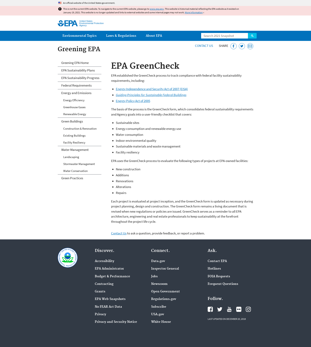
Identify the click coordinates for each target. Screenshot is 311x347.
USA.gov (157, 314)
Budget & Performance (112, 276)
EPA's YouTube (229, 309)
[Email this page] (250, 46)
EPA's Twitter (219, 309)
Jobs (154, 276)
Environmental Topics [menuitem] (79, 36)
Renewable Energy (74, 114)
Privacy (100, 314)
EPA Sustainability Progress (80, 78)
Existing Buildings (74, 135)
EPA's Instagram (248, 309)
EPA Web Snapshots (110, 299)
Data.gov (158, 261)
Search (252, 36)
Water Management (75, 149)
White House (161, 322)
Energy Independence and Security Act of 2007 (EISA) (152, 89)
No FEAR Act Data (108, 307)
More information (194, 12)
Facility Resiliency (74, 142)
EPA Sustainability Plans (78, 70)
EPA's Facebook (210, 309)
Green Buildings (72, 121)
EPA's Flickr (238, 309)
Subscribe (158, 307)
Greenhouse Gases (74, 107)
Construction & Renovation (80, 128)
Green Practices (72, 178)
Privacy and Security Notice (116, 322)
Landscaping (71, 157)
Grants (100, 291)
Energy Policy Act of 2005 (133, 101)
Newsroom (159, 284)
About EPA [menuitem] (154, 36)
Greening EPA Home (75, 63)
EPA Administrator (109, 269)
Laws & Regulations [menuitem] (121, 36)
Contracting (104, 284)
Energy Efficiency (73, 100)
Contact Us (204, 45)
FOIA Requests (219, 276)
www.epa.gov (157, 8)
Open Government (165, 291)
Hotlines (214, 269)
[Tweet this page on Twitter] (242, 46)
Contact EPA (217, 261)
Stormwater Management (79, 164)
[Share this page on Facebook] (233, 46)
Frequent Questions (223, 284)
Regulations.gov (163, 299)
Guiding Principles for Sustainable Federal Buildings (151, 95)
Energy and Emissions (76, 93)
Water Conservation (75, 171)
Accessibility (104, 261)
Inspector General (165, 269)
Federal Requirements (76, 85)
